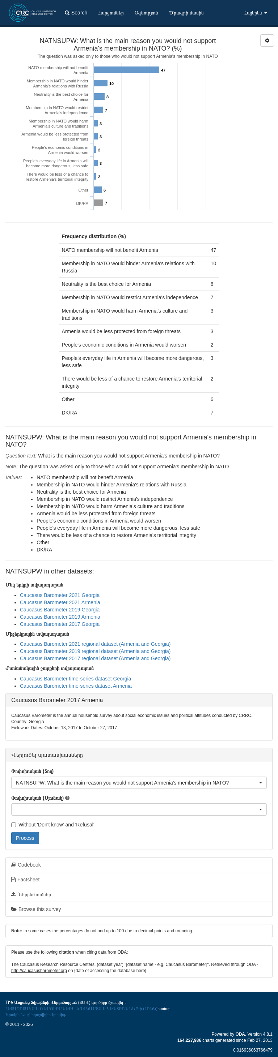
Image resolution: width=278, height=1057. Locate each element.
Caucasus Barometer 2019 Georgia (60, 610)
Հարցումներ (111, 13)
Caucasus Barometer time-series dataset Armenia (76, 686)
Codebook (26, 865)
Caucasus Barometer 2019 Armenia (60, 617)
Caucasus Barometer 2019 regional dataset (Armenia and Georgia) (95, 651)
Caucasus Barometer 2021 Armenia (60, 602)
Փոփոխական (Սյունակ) (37, 798)
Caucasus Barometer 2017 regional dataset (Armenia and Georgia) (95, 658)
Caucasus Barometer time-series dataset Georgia (75, 679)
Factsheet (25, 879)
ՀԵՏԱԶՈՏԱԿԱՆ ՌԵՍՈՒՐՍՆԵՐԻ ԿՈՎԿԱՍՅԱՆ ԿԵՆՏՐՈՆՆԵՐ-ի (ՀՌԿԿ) (81, 1008)
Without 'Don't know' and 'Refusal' (52, 825)
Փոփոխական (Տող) (32, 771)
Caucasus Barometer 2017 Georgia (60, 624)
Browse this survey (36, 909)
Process (25, 838)
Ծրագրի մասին (186, 13)
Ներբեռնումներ (31, 894)
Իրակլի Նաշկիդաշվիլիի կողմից (35, 1014)
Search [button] (76, 13)
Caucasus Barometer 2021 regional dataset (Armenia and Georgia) (95, 644)
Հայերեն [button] (255, 13)
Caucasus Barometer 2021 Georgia (60, 595)
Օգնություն (146, 13)
